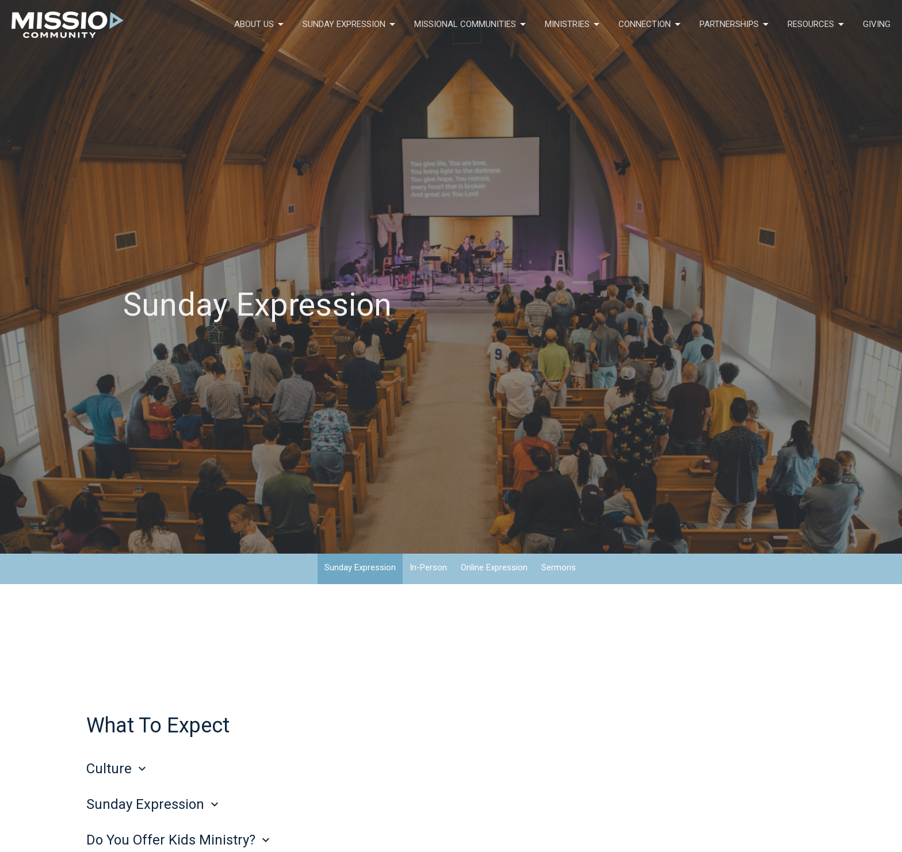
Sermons (558, 567)
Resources (817, 24)
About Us (259, 24)
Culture (117, 769)
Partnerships (735, 24)
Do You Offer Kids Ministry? (179, 840)
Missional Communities (471, 24)
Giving (876, 24)
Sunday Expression (350, 24)
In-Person (428, 567)
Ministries (573, 24)
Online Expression (494, 567)
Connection (650, 24)
